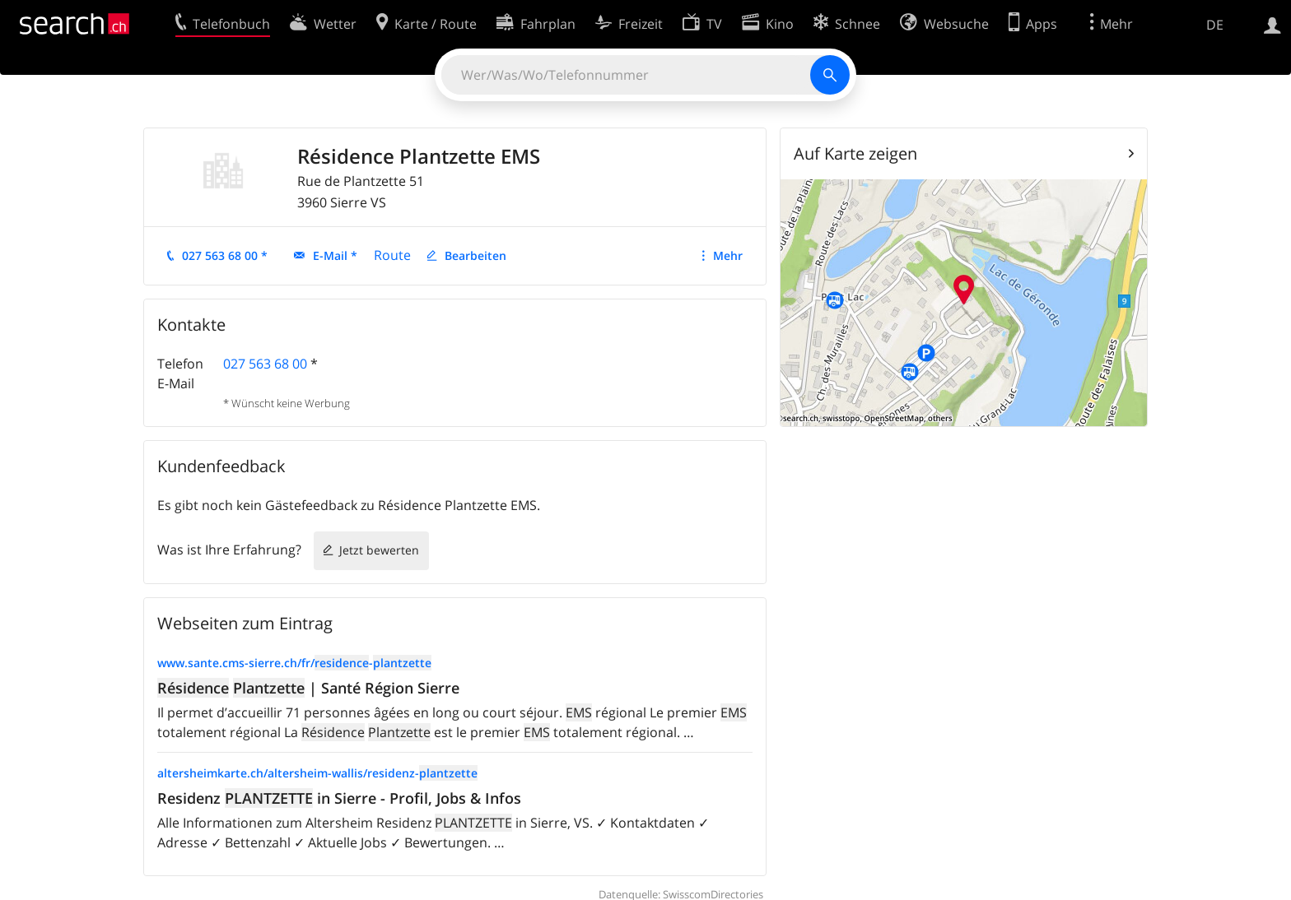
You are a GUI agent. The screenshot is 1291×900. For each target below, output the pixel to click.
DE (1214, 25)
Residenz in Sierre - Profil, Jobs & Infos (339, 798)
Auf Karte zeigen (855, 153)
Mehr (728, 255)
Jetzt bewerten (379, 550)
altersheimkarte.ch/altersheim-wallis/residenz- (317, 773)
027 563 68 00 (265, 364)
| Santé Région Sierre (308, 688)
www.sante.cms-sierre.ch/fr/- (294, 662)
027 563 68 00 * (225, 255)
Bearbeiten (475, 255)
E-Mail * (335, 255)
